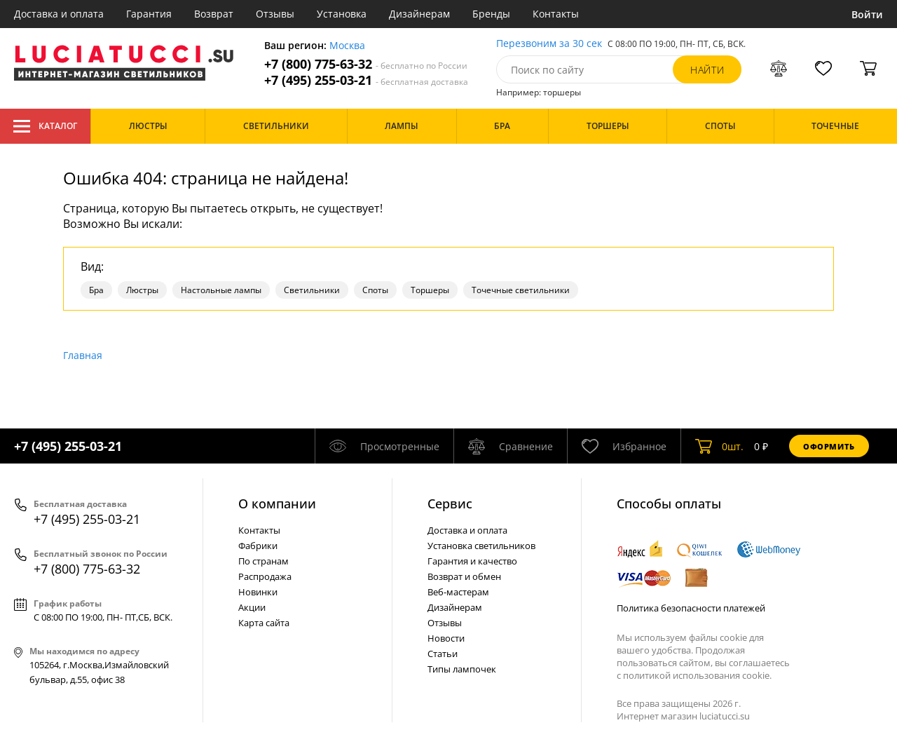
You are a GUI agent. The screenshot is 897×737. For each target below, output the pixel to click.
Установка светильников (481, 545)
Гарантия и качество (472, 561)
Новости (446, 638)
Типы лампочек (461, 669)
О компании (277, 503)
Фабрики (258, 545)
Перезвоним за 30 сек (549, 44)
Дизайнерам (419, 13)
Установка (342, 13)
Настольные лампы (221, 290)
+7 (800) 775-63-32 (365, 64)
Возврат (213, 13)
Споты (375, 290)
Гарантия (149, 13)
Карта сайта (263, 622)
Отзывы (275, 13)
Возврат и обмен (464, 576)
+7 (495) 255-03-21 (366, 80)
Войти (867, 14)
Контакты (556, 13)
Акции (252, 607)
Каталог (45, 126)
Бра (96, 290)
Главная (82, 355)
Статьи (442, 653)
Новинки (258, 592)
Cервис (449, 503)
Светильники (312, 290)
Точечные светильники (521, 290)
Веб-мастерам (458, 592)
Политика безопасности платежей (691, 608)
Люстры (142, 290)
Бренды (491, 13)
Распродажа (265, 576)
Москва (347, 46)
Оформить (829, 446)
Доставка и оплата (59, 13)
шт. (719, 446)
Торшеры (430, 290)
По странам (263, 561)
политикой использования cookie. (697, 675)
